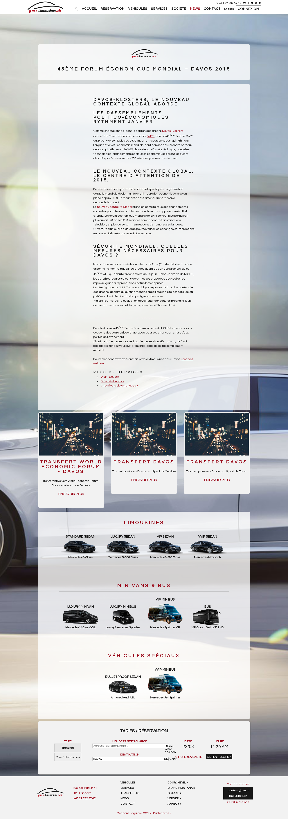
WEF (150, 136)
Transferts (129, 793)
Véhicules (127, 782)
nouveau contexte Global (114, 206)
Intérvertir (166, 759)
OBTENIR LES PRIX (219, 756)
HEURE (219, 741)
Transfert (67, 747)
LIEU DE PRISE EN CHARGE (129, 741)
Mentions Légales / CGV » (134, 813)
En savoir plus (71, 494)
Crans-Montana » (181, 787)
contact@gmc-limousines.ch (238, 793)
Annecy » (174, 803)
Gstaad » (174, 793)
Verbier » (174, 798)
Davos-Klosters (172, 130)
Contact (127, 803)
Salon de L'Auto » (112, 381)
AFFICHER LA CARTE (188, 757)
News (124, 798)
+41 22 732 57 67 (230, 3)
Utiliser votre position (167, 746)
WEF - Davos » (110, 376)
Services (127, 787)
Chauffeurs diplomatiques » (119, 385)
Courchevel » (178, 782)
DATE (188, 741)
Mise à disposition (68, 757)
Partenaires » (162, 813)
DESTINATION (129, 754)
